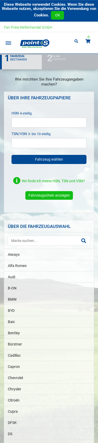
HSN (15, 113)
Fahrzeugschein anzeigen (49, 195)
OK (57, 15)
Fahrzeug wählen (49, 159)
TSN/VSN (19, 134)
